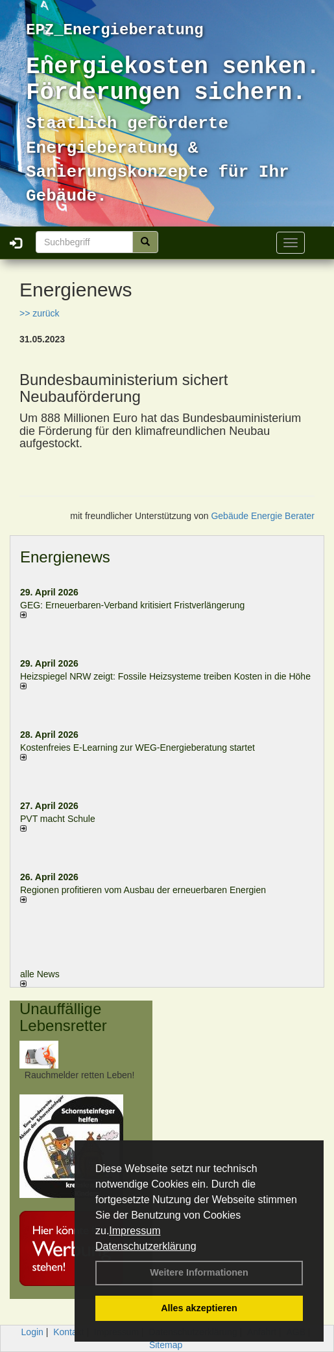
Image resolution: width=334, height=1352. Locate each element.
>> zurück (39, 313)
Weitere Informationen (199, 1272)
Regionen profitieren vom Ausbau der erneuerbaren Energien (143, 890)
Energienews (65, 557)
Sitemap (165, 1345)
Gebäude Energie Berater (263, 516)
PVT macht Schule (57, 819)
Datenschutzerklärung (146, 1246)
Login (32, 1332)
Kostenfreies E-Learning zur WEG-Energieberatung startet (137, 747)
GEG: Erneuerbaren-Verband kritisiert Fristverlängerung (133, 605)
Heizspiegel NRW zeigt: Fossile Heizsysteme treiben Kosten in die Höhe (165, 676)
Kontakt (68, 1332)
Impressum (134, 1230)
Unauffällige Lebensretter (63, 1017)
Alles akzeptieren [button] (199, 1308)
